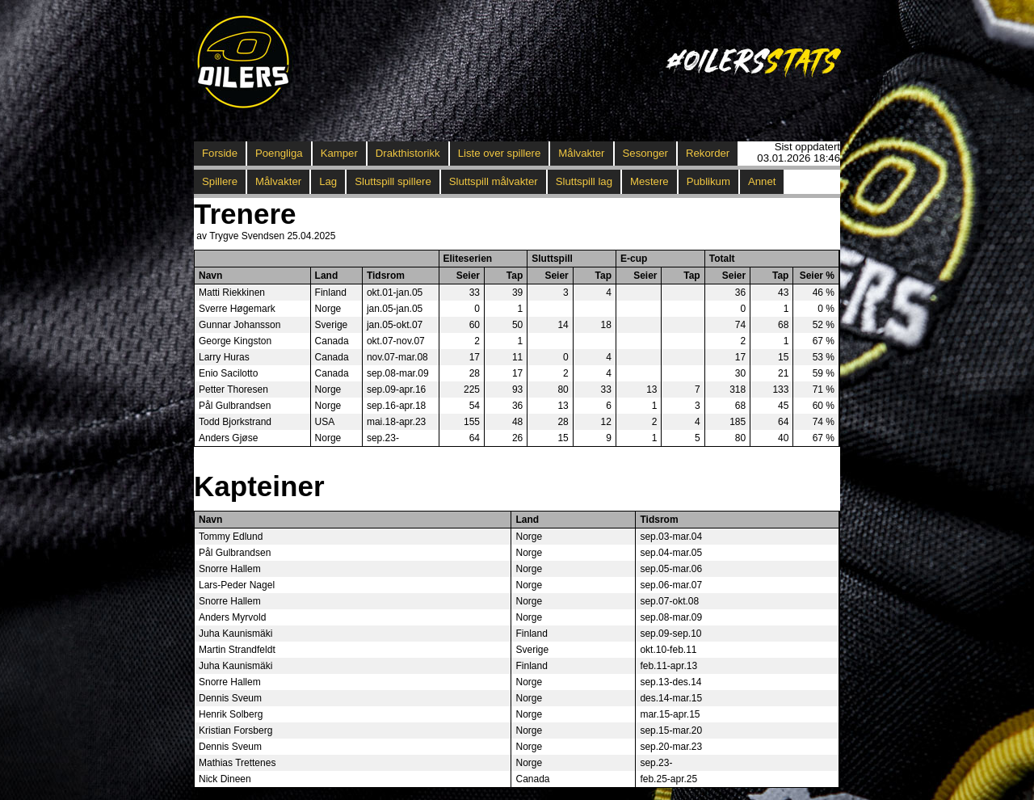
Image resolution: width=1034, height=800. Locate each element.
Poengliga (279, 153)
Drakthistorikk (408, 153)
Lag (328, 181)
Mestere (649, 181)
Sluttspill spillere (393, 181)
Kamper (339, 153)
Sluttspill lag (584, 181)
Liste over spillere (499, 153)
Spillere (219, 181)
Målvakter (581, 153)
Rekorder (707, 153)
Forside (219, 153)
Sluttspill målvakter (493, 181)
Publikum (708, 181)
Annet (762, 181)
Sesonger (645, 153)
